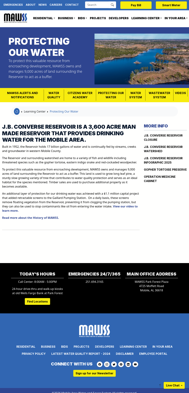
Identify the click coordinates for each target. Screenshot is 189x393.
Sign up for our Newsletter (94, 373)
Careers (56, 4)
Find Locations (37, 301)
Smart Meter (171, 5)
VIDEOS (180, 93)
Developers (119, 18)
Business (65, 18)
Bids (81, 18)
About (31, 4)
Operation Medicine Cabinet (160, 179)
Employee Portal (153, 353)
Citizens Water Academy (80, 95)
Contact (72, 4)
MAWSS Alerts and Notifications (22, 95)
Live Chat (173, 385)
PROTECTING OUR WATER (111, 95)
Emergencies (13, 4)
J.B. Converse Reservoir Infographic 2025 (163, 160)
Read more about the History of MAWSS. (30, 218)
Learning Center (145, 18)
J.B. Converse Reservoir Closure (163, 137)
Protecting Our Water (64, 111)
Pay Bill (136, 5)
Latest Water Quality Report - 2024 (80, 353)
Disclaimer (125, 353)
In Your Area (162, 346)
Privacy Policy (34, 353)
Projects (98, 18)
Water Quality (53, 95)
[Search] (97, 4)
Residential (43, 18)
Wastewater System (159, 95)
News (43, 4)
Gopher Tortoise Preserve (165, 169)
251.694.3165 (94, 282)
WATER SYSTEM (135, 95)
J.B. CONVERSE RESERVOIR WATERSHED (163, 149)
